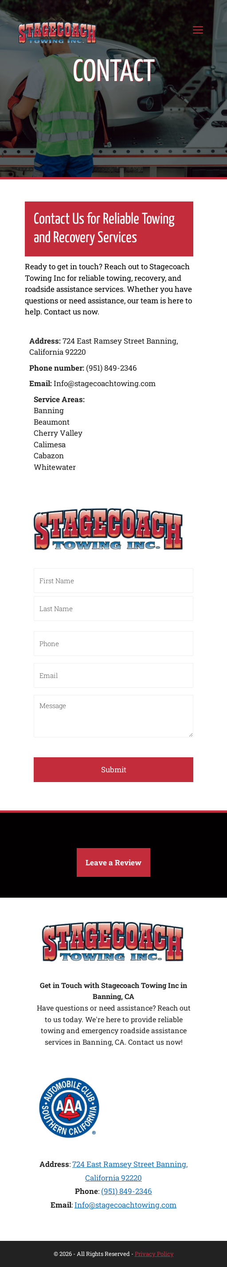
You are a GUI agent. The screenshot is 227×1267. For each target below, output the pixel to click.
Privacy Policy (154, 1254)
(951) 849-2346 (126, 1191)
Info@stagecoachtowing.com (125, 1205)
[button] (113, 862)
